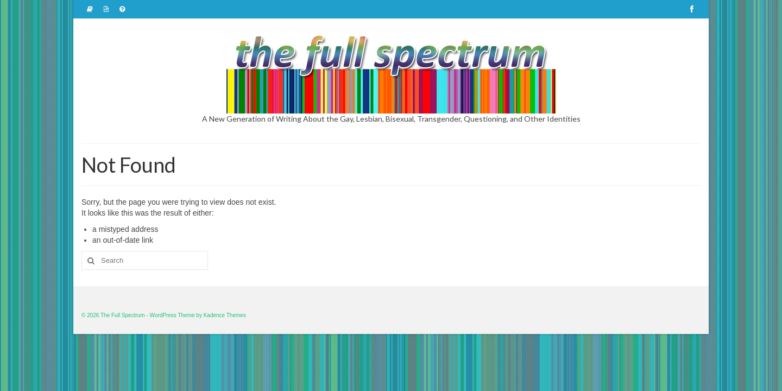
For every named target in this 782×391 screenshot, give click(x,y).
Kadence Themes (225, 315)
